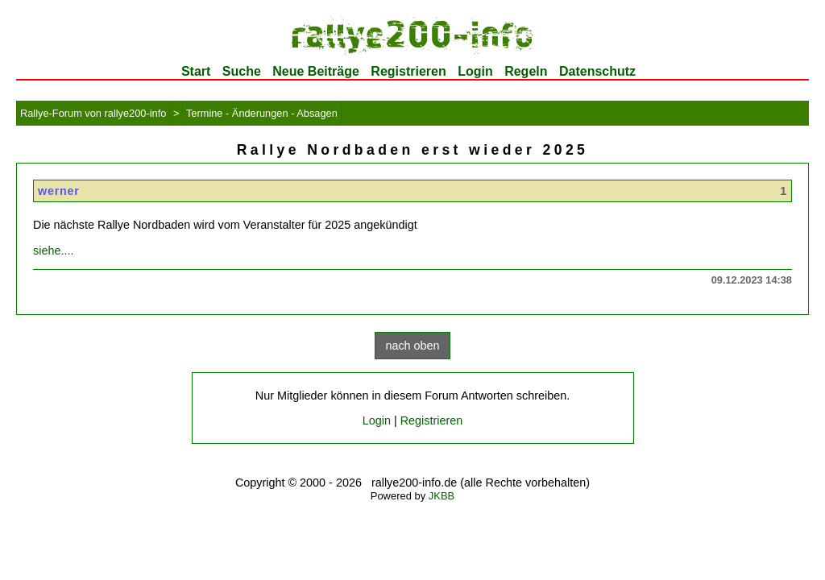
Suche (241, 71)
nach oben (412, 345)
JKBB (441, 496)
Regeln (525, 71)
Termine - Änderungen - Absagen (262, 113)
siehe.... (53, 250)
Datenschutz (597, 71)
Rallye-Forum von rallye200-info (93, 113)
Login (475, 71)
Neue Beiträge (315, 71)
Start (195, 71)
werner (59, 190)
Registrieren (408, 71)
